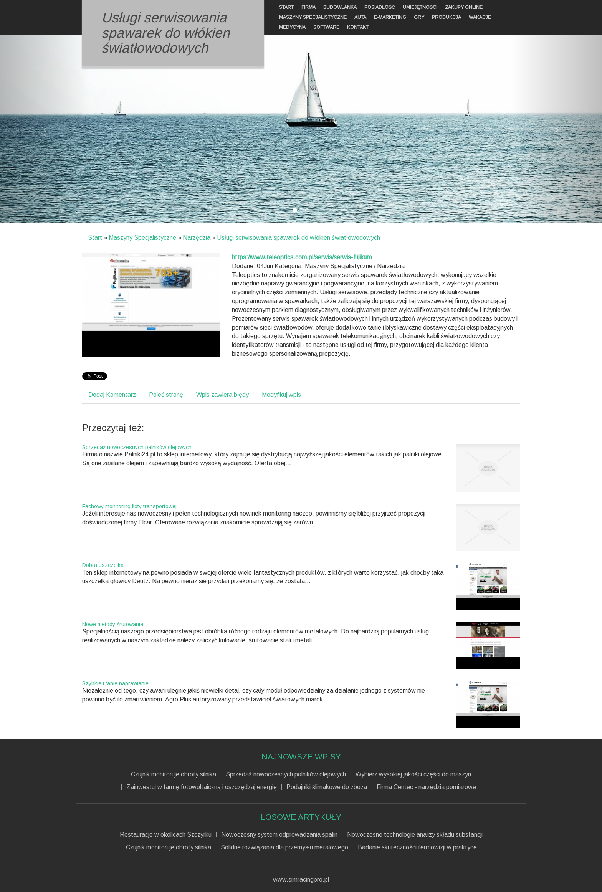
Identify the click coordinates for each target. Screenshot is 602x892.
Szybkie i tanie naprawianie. (116, 683)
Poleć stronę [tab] (166, 394)
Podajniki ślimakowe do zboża (326, 787)
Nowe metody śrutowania (112, 624)
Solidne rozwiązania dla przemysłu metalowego (284, 847)
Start (95, 237)
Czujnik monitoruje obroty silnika (173, 774)
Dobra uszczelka (103, 565)
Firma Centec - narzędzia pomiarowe (426, 787)
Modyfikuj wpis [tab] (281, 394)
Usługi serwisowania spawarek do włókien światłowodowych (298, 237)
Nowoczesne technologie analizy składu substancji (415, 834)
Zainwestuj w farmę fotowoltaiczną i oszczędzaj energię (201, 787)
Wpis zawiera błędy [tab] (222, 394)
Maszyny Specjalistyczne (142, 237)
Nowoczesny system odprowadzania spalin (279, 834)
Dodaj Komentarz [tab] (112, 394)
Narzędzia (196, 237)
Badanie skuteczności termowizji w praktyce (417, 847)
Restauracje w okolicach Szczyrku (166, 834)
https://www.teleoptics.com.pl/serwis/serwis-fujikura (302, 257)
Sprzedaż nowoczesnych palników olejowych (137, 447)
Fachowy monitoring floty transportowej (129, 506)
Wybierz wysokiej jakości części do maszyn (413, 774)
